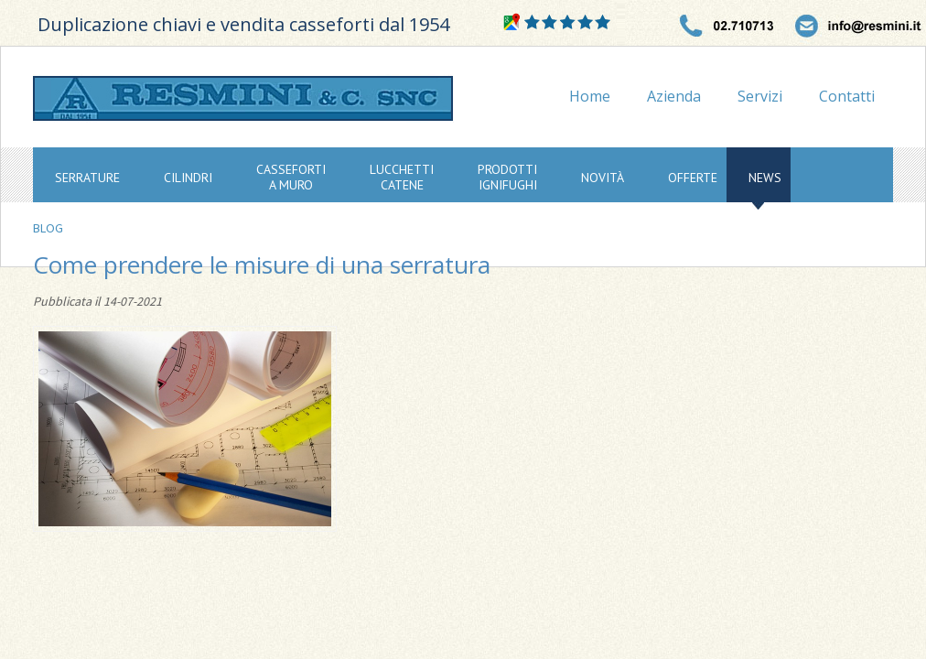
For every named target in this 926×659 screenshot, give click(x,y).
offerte (692, 177)
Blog (48, 228)
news (764, 177)
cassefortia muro (291, 177)
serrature (87, 177)
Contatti (847, 96)
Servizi (760, 96)
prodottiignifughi (507, 177)
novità (602, 177)
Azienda (674, 96)
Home (589, 96)
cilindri (188, 177)
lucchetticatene (402, 177)
